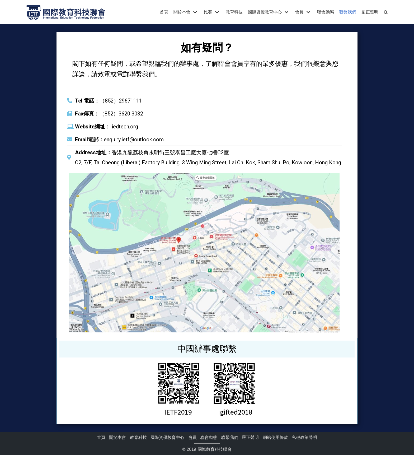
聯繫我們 (347, 12)
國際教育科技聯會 (214, 449)
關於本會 (117, 437)
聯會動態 (325, 12)
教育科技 (234, 12)
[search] (386, 12)
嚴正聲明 (369, 12)
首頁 (164, 12)
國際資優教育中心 (167, 437)
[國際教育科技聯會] (65, 12)
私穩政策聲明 (304, 437)
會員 (192, 437)
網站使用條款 (275, 437)
